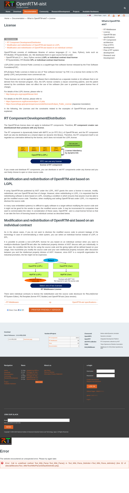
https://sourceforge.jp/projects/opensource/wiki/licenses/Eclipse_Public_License (38, 104)
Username (90, 371)
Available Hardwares (91, 11)
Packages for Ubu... (32, 372)
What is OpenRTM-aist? (37, 18)
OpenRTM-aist (31, 3)
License (107, 32)
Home (8, 11)
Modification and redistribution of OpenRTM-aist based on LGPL (33, 45)
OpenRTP (87, 339)
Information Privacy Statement (53, 374)
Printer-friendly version (46, 310)
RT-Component (53, 338)
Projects (76, 11)
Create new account (93, 379)
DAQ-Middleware (89, 347)
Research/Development (61, 11)
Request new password (94, 381)
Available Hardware (10, 383)
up (50, 302)
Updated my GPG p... (33, 370)
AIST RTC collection (90, 342)
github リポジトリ (92, 395)
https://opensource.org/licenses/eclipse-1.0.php (25, 101)
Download (17, 11)
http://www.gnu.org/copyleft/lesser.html (22, 94)
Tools (50, 343)
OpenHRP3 (87, 336)
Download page (28, 339)
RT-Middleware (110, 29)
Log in (104, 15)
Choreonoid (88, 333)
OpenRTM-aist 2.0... (33, 374)
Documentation (30, 11)
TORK (86, 344)
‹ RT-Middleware (12, 302)
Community (44, 11)
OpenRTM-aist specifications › (84, 302)
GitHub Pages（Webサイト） (96, 391)
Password (90, 375)
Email (5, 420)
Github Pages (98, 15)
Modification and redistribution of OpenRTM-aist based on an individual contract (39, 48)
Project (6, 382)
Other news (39, 382)
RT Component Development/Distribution (24, 42)
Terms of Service (49, 372)
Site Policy (47, 370)
